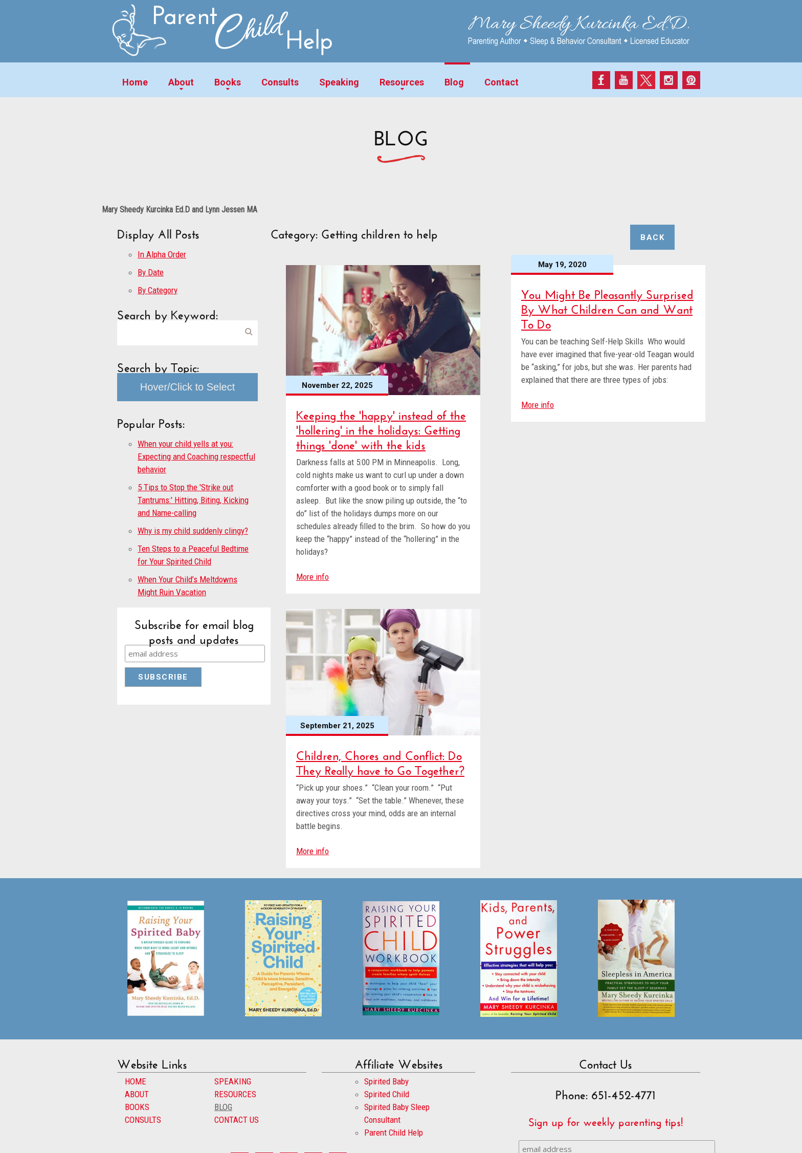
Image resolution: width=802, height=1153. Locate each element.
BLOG (223, 1107)
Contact (501, 82)
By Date (151, 272)
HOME (135, 1081)
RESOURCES (235, 1094)
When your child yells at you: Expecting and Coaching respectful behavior (196, 456)
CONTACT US (236, 1120)
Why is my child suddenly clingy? (193, 531)
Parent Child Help (393, 1132)
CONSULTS (143, 1120)
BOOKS (137, 1107)
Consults (280, 82)
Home (135, 82)
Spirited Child (386, 1094)
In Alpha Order (162, 254)
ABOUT (137, 1094)
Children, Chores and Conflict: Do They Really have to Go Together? (380, 761)
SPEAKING (232, 1081)
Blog (454, 82)
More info (312, 577)
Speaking (339, 82)
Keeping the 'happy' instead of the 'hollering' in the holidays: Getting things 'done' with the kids (381, 428)
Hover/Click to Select (187, 387)
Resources (402, 82)
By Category (157, 290)
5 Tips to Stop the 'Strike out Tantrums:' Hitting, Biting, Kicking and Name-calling (193, 500)
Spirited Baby (386, 1081)
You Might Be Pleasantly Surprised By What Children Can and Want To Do (607, 307)
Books (227, 82)
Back (652, 237)
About (181, 82)
